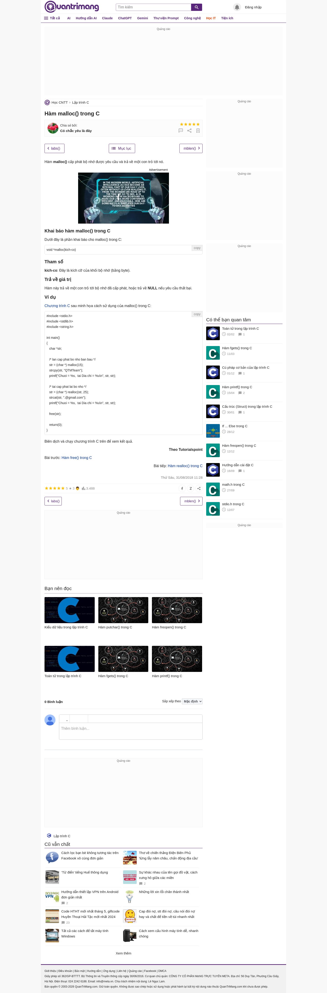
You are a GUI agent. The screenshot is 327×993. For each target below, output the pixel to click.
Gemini (142, 18)
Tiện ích (227, 18)
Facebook (150, 971)
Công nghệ (192, 18)
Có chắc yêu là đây (76, 131)
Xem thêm (123, 953)
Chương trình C (57, 306)
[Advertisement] (163, 63)
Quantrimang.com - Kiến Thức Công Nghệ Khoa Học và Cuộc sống (72, 7)
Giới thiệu (50, 971)
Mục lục (124, 148)
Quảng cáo (135, 971)
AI (68, 18)
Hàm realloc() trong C (185, 466)
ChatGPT (125, 18)
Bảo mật (79, 971)
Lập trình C (80, 102)
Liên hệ (121, 971)
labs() (55, 148)
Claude (107, 18)
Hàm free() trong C (77, 458)
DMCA (162, 971)
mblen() (190, 148)
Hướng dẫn (94, 971)
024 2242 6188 (77, 981)
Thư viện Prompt (166, 18)
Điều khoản (65, 971)
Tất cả (55, 18)
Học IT (211, 18)
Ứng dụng (109, 971)
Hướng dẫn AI (86, 18)
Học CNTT (60, 102)
